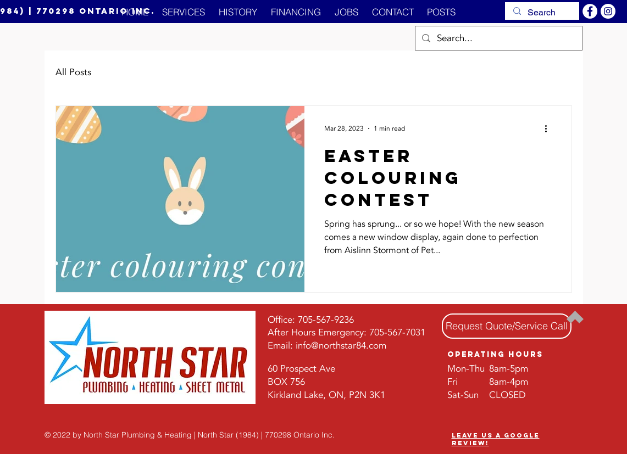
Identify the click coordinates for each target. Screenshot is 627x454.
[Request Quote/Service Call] (506, 326)
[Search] (542, 12)
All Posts (73, 72)
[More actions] (550, 128)
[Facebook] (589, 11)
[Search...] (498, 38)
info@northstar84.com (341, 345)
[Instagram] (608, 11)
